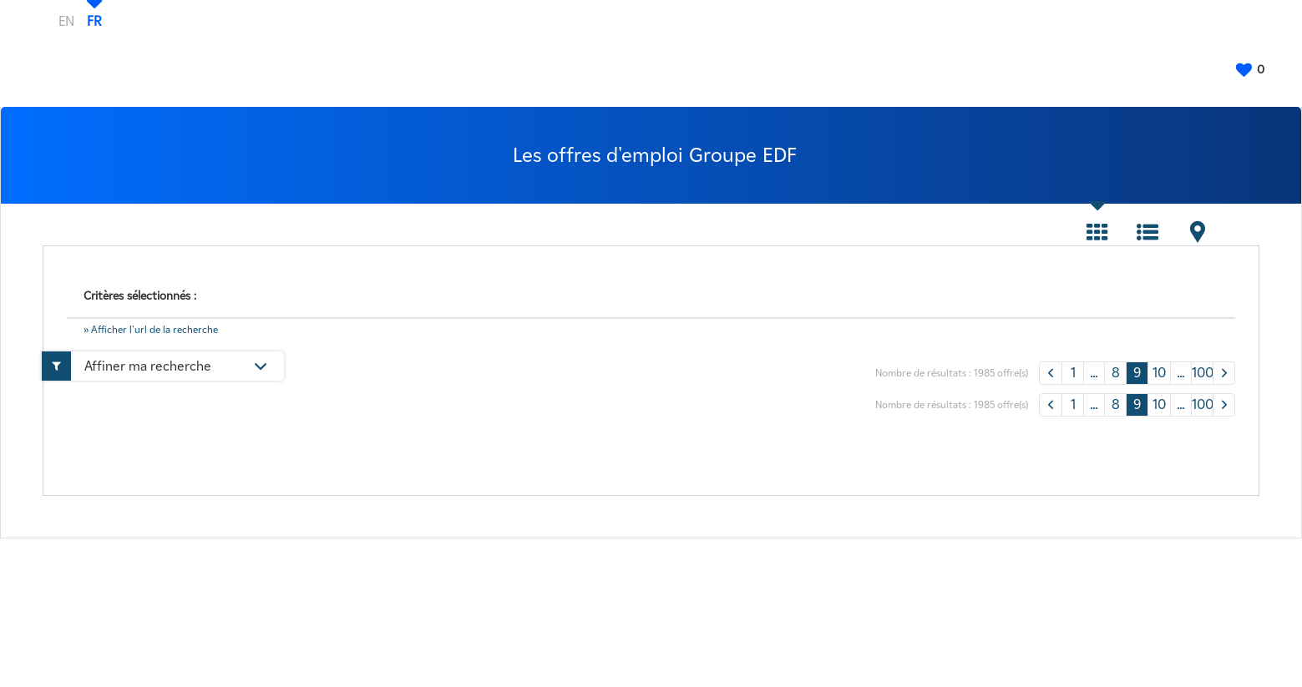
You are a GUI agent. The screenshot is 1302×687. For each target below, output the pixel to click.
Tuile (1097, 232)
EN (66, 20)
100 (1202, 373)
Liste (1147, 232)
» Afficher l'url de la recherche (151, 329)
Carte (1197, 232)
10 (1159, 373)
